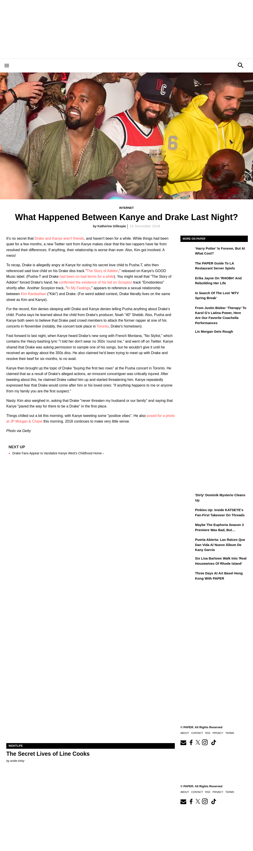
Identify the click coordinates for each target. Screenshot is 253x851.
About (184, 792)
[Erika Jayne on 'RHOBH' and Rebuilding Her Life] (187, 281)
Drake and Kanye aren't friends (59, 238)
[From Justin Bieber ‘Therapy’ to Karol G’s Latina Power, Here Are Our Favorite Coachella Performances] (187, 311)
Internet (126, 207)
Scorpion (125, 282)
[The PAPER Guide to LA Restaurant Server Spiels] (187, 266)
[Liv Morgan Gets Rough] (187, 334)
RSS (207, 792)
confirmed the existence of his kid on (88, 282)
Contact (197, 792)
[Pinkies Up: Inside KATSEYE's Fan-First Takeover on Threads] (187, 513)
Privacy (218, 792)
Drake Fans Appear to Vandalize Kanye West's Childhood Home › (58, 453)
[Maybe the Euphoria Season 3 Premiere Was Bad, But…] (187, 528)
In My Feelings (78, 288)
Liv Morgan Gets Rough (214, 331)
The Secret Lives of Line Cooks (48, 754)
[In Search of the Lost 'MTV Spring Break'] (187, 296)
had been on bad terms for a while (87, 276)
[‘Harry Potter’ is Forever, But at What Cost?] (187, 251)
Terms (229, 792)
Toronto (103, 326)
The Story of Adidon (102, 271)
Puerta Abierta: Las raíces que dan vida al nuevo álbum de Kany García (220, 545)
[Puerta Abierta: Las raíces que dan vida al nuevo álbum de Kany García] (187, 542)
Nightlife (16, 745)
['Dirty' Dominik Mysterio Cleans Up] (187, 498)
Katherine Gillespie (112, 226)
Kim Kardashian (33, 294)
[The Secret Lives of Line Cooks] (90, 701)
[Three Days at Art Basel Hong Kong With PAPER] (187, 576)
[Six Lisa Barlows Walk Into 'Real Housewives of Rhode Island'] (187, 561)
